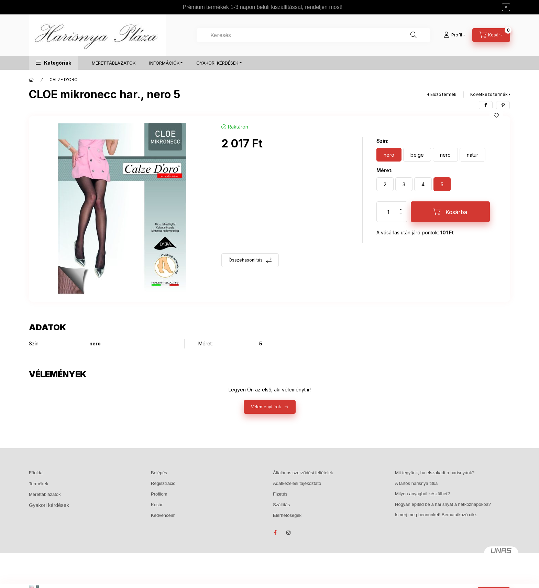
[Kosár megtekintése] (491, 35)
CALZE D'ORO (64, 79)
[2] (385, 184)
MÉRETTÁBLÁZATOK (113, 63)
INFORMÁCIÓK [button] (164, 63)
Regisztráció (163, 483)
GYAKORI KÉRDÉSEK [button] (217, 63)
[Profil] (454, 35)
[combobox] (313, 35)
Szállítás (281, 504)
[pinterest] (503, 105)
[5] (442, 184)
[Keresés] (414, 35)
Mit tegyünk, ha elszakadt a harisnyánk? (434, 472)
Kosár (157, 504)
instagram (289, 533)
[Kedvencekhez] (496, 115)
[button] (53, 63)
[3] (403, 184)
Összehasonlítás (246, 260)
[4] (423, 184)
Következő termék (489, 94)
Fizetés (280, 494)
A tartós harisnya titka (416, 483)
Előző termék (443, 94)
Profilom (159, 494)
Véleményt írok (266, 406)
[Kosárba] (450, 211)
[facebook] (486, 105)
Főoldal (36, 472)
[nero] (389, 155)
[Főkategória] (31, 80)
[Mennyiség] (388, 212)
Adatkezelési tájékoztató (297, 483)
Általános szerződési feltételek (303, 472)
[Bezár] (506, 7)
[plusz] (401, 207)
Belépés (159, 472)
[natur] (472, 155)
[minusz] (401, 217)
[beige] (417, 155)
